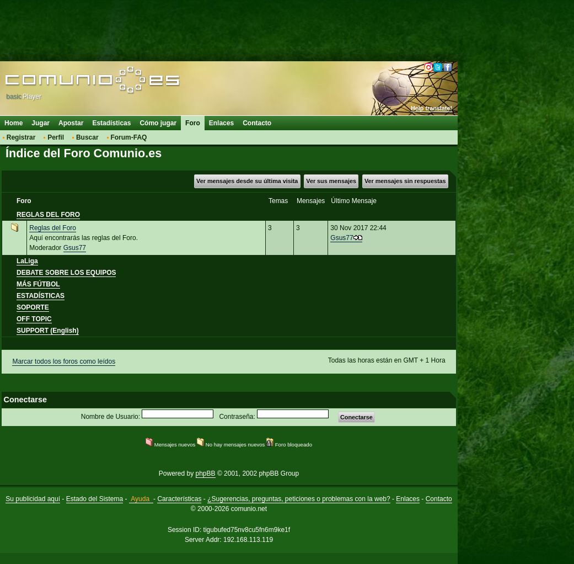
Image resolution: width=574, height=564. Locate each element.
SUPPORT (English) (48, 330)
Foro (192, 123)
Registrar (21, 137)
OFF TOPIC (34, 319)
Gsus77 (74, 248)
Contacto (257, 123)
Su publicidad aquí (33, 499)
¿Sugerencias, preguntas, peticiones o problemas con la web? (298, 499)
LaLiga (27, 261)
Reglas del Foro (52, 228)
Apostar (70, 123)
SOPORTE (33, 307)
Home (13, 123)
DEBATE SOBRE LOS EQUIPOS (66, 272)
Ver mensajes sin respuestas (405, 181)
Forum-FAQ (128, 137)
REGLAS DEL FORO (48, 215)
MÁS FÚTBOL (38, 284)
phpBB (206, 473)
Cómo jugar (158, 123)
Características (179, 499)
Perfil (55, 137)
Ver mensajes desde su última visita (247, 181)
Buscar (87, 137)
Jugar (40, 123)
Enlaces (221, 123)
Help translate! (431, 108)
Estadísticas (111, 123)
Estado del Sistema (94, 499)
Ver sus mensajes (331, 181)
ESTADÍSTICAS (41, 296)
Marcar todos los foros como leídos (63, 361)
